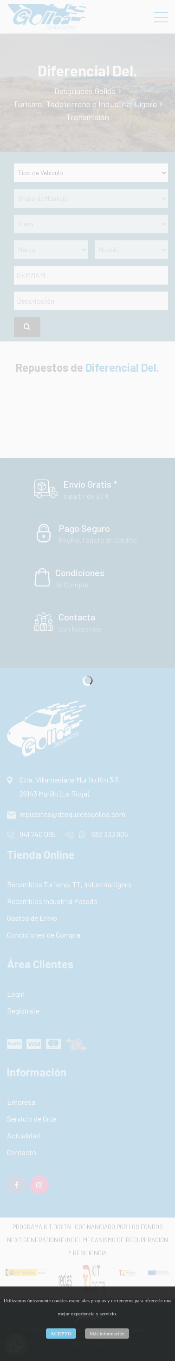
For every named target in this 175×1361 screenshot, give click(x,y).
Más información (107, 1333)
